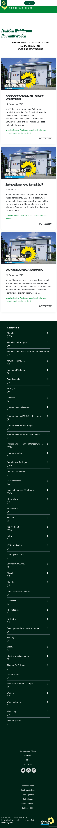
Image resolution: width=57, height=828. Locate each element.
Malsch (10, 569)
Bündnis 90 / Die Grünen (21, 8)
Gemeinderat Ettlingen (17, 458)
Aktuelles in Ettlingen (17, 338)
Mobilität (11, 578)
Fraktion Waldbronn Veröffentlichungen (25, 440)
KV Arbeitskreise (14, 541)
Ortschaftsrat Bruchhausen (19, 587)
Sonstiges (11, 634)
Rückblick (11, 615)
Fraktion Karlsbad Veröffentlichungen (24, 412)
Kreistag (10, 514)
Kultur (9, 532)
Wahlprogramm (14, 717)
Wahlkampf (12, 707)
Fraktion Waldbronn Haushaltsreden (26, 126)
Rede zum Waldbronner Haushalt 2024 (24, 266)
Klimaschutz (12, 495)
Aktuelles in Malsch (16, 357)
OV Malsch (11, 597)
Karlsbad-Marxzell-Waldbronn (20, 486)
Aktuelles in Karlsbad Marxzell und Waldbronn (28, 348)
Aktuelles (9, 126)
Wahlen (10, 689)
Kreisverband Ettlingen (22, 4)
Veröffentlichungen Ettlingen (20, 680)
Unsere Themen (14, 670)
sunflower (19, 816)
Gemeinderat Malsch (16, 467)
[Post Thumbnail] (28, 70)
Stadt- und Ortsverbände (30, 45)
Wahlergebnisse (14, 698)
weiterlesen (45, 134)
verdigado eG (9, 819)
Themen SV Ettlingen (16, 661)
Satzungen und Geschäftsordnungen (23, 624)
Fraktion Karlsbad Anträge (18, 403)
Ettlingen (11, 384)
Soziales (10, 643)
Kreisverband (19, 39)
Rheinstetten (13, 606)
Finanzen (11, 394)
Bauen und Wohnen (16, 366)
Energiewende (13, 375)
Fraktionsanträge (14, 449)
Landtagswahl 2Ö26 (30, 42)
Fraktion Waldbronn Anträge (19, 421)
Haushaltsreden (14, 477)
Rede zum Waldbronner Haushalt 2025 (24, 181)
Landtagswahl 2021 (39, 39)
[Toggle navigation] (53, 16)
